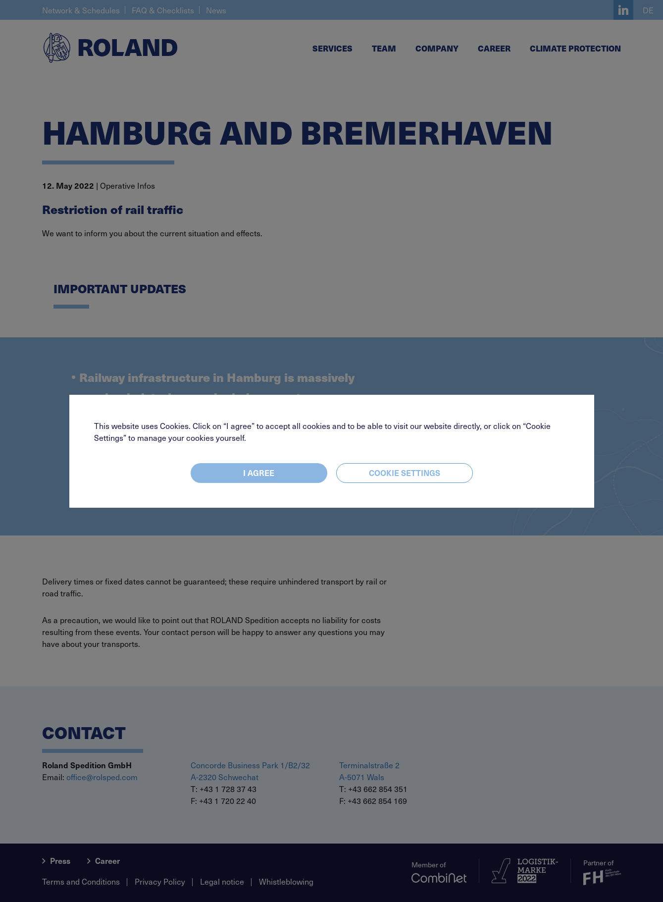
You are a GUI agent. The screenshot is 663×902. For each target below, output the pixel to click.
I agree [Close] (258, 472)
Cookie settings (404, 472)
